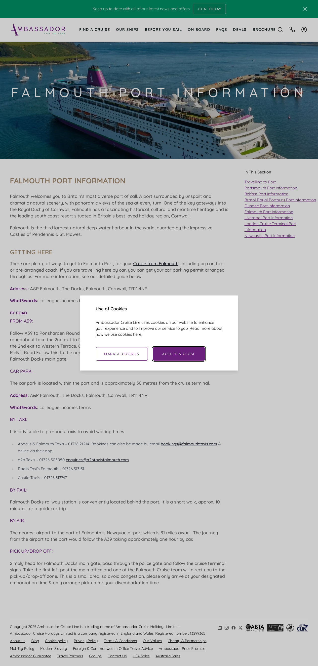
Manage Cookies (121, 354)
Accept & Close (179, 354)
